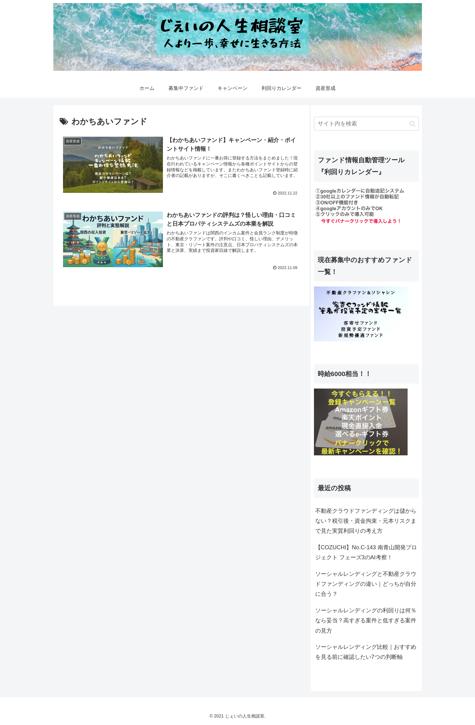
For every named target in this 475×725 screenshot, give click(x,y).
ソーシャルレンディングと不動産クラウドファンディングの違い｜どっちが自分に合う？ (365, 584)
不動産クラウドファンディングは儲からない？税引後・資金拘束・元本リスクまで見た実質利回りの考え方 (365, 521)
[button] (412, 123)
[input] (366, 124)
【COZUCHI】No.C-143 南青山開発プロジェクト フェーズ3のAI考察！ (366, 552)
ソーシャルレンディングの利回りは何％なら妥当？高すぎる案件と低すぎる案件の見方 (365, 620)
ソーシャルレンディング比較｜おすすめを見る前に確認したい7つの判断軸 (365, 652)
